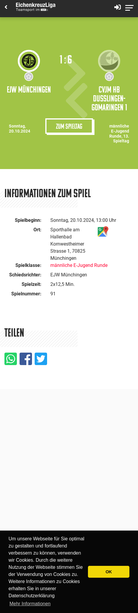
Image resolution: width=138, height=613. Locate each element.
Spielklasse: (28, 265)
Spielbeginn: (28, 220)
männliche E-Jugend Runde (78, 265)
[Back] (5, 7)
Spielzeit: (31, 284)
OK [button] (108, 571)
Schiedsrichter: (25, 275)
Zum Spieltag (69, 126)
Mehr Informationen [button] (30, 603)
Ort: (37, 230)
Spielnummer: (26, 294)
